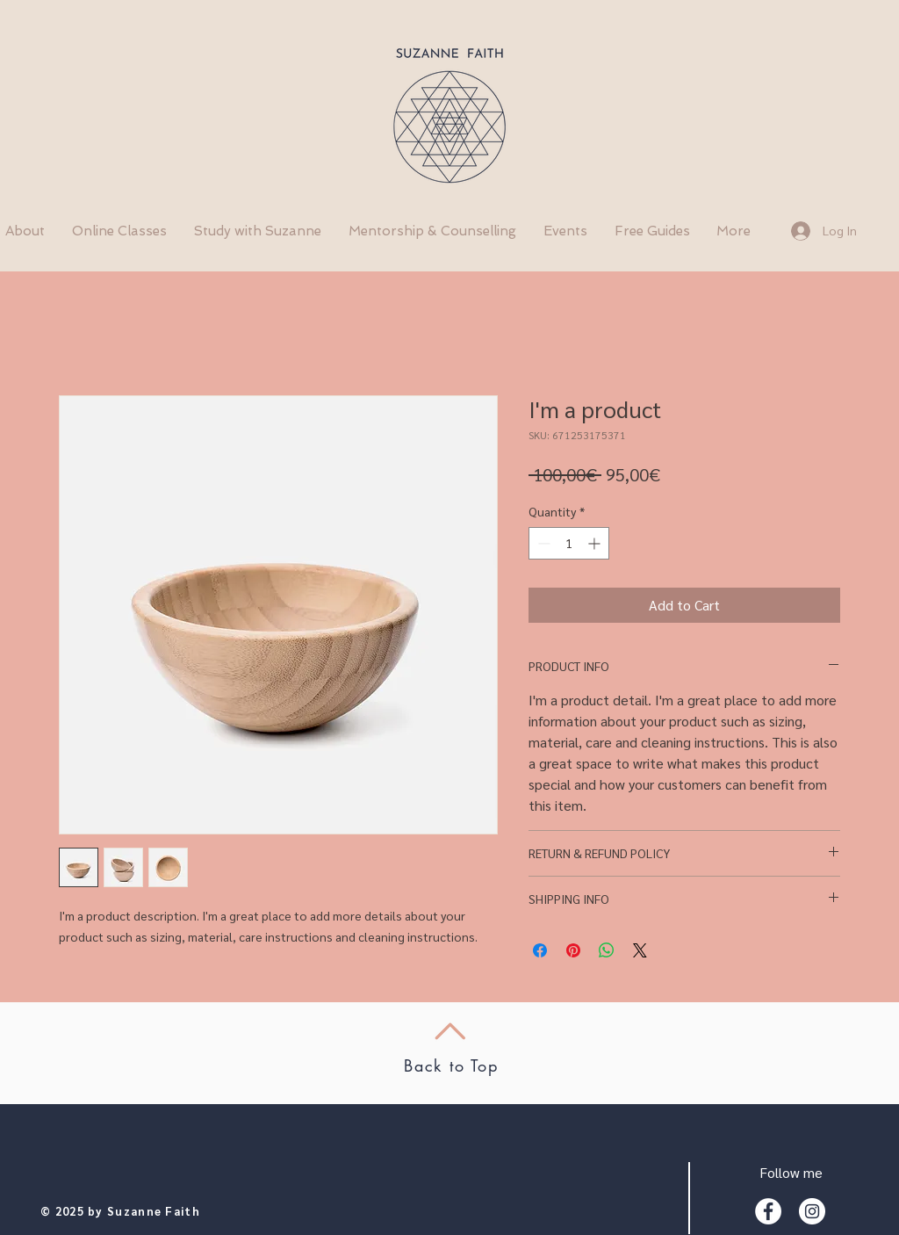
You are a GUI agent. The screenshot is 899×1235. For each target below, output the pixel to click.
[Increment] (596, 543)
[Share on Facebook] (539, 950)
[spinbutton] (569, 543)
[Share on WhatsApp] (606, 950)
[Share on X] (640, 950)
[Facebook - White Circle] (768, 1211)
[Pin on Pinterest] (573, 950)
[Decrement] (542, 543)
